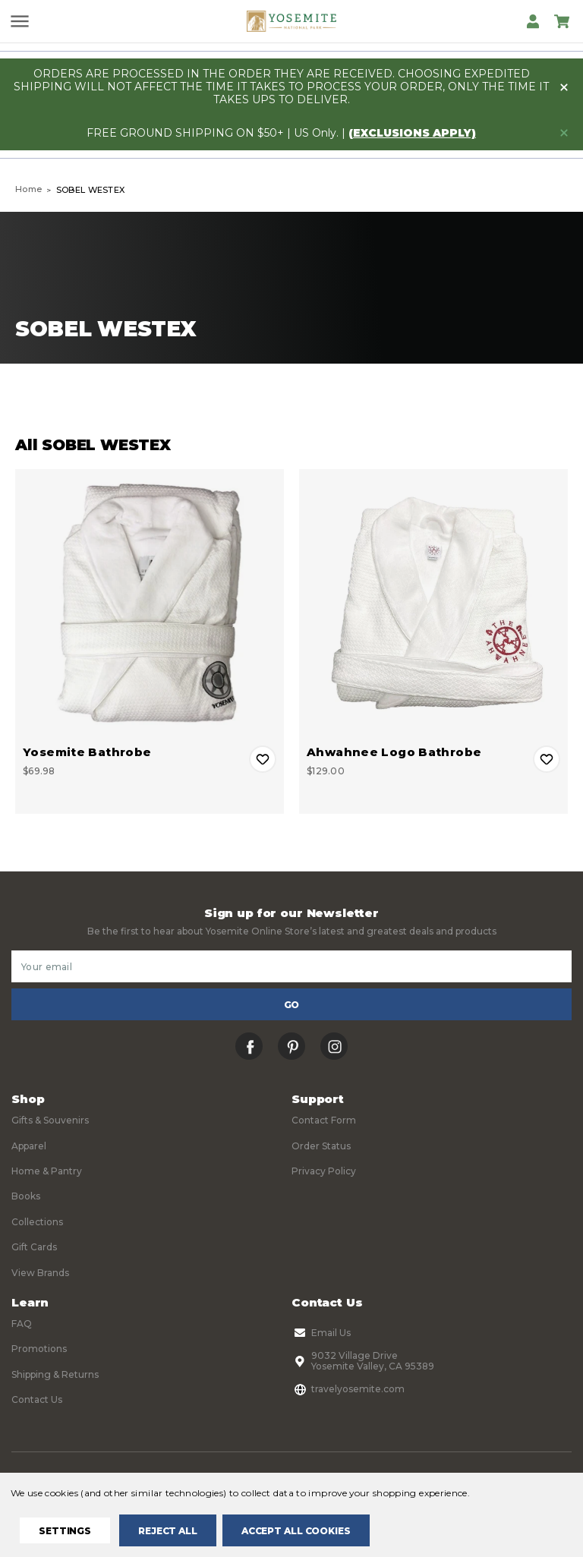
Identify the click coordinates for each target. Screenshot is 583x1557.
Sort (435, 398)
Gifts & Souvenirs (50, 1120)
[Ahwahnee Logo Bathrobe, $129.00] (433, 603)
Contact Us (36, 1399)
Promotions (39, 1348)
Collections (37, 1222)
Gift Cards (34, 1247)
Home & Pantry (46, 1171)
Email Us (321, 1333)
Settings (65, 1531)
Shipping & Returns (55, 1374)
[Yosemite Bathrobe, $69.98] (150, 603)
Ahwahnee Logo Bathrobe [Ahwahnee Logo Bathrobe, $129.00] (394, 751)
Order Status (321, 1146)
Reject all (167, 1531)
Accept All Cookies (296, 1531)
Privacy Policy (324, 1171)
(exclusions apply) (412, 133)
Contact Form (324, 1120)
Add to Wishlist (262, 759)
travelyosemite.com (348, 1389)
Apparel (28, 1146)
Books (25, 1196)
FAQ (21, 1323)
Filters (148, 398)
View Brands (40, 1272)
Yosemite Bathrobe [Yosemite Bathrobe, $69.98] (87, 751)
